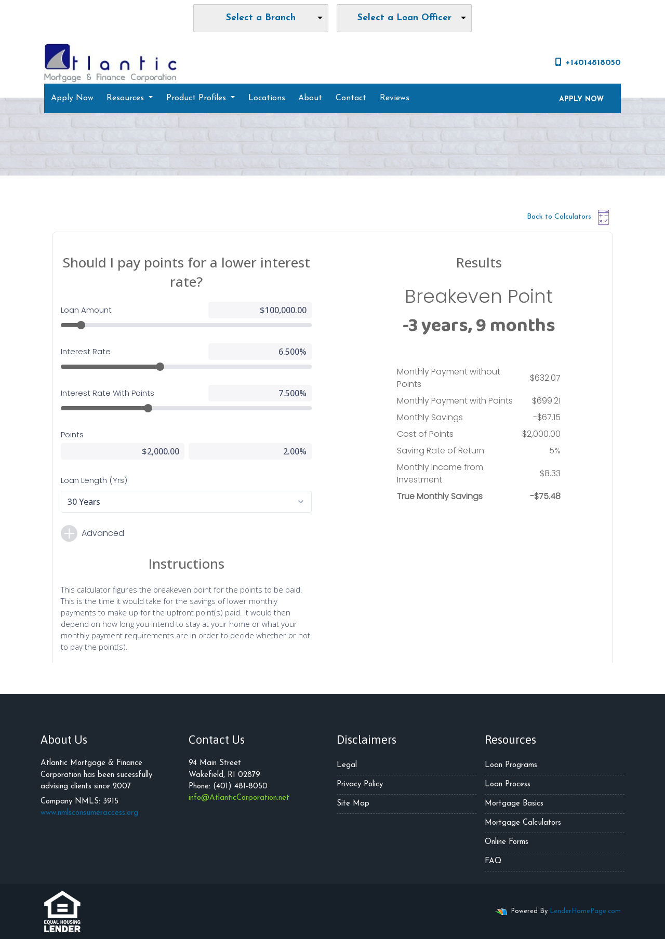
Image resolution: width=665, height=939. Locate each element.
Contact (351, 98)
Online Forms (506, 842)
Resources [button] (127, 98)
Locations (266, 98)
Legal (347, 765)
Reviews (394, 98)
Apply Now (72, 98)
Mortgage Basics (514, 804)
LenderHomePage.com (585, 911)
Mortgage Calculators (523, 823)
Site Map (353, 804)
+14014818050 (588, 62)
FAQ (493, 861)
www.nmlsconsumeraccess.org (89, 813)
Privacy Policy (360, 784)
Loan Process (507, 784)
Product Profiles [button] (197, 98)
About (310, 98)
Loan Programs (511, 765)
